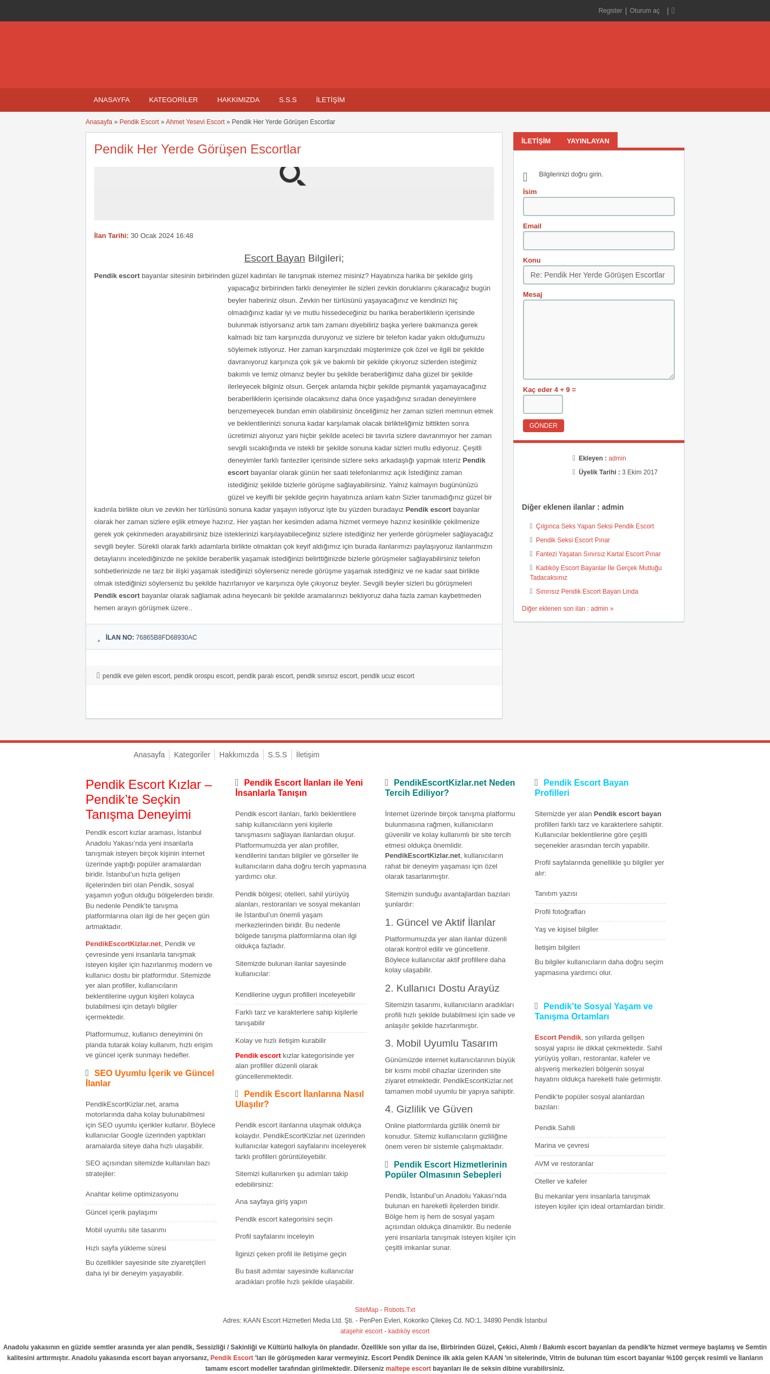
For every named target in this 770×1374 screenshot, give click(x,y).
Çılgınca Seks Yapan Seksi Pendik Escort (595, 526)
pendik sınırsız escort (327, 676)
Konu (532, 260)
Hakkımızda (238, 100)
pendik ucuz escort (387, 676)
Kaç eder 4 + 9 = (549, 390)
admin (617, 458)
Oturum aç (645, 10)
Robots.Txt (399, 1310)
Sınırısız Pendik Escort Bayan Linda (587, 591)
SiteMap (367, 1310)
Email (532, 226)
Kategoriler (173, 100)
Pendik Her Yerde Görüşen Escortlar (197, 149)
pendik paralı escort (265, 676)
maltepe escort (408, 1368)
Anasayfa (112, 100)
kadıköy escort (408, 1331)
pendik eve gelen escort (137, 676)
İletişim (330, 100)
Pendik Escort (139, 122)
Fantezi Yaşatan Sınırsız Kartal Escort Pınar (598, 554)
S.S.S (288, 100)
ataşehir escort (362, 1331)
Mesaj (532, 294)
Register (610, 10)
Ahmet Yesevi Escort (195, 122)
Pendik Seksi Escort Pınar (573, 540)
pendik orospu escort (203, 676)
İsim (530, 192)
